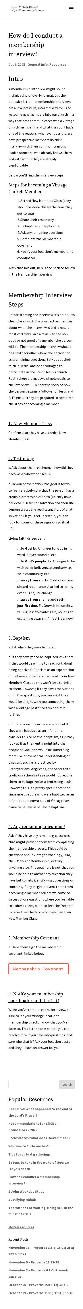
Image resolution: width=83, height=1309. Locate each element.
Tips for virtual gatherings (29, 1154)
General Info (37, 64)
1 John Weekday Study (26, 1191)
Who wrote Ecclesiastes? (28, 1146)
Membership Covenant (38, 969)
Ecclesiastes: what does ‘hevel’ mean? (39, 1138)
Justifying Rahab (22, 1199)
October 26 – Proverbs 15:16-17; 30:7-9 (38, 1284)
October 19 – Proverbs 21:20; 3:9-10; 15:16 (40, 1293)
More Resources (21, 1227)
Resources (57, 64)
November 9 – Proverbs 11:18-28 (33, 1262)
